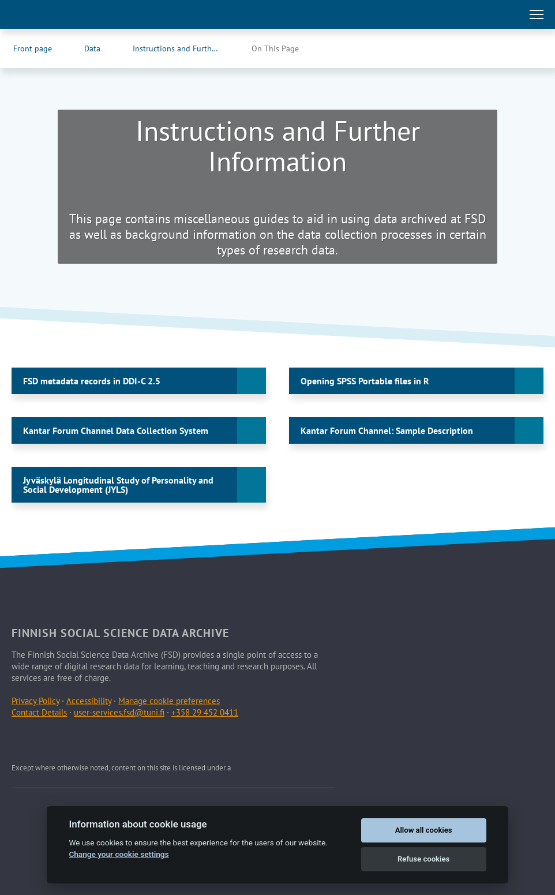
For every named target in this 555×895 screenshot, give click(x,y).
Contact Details (39, 712)
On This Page (275, 48)
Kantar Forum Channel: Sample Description (387, 430)
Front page (32, 48)
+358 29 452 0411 (204, 712)
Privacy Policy (35, 700)
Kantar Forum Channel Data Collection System (115, 430)
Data (92, 48)
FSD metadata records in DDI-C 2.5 (91, 381)
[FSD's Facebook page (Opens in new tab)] (506, 48)
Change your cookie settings (118, 854)
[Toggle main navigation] (536, 14)
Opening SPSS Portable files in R (365, 381)
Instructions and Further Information (187, 48)
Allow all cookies (423, 830)
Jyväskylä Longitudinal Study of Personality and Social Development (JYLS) (118, 484)
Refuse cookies (423, 859)
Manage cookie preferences (169, 700)
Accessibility (88, 700)
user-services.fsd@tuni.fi (119, 712)
